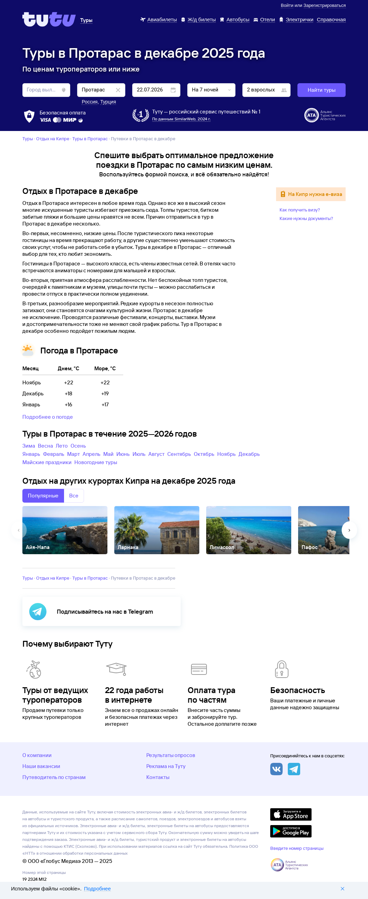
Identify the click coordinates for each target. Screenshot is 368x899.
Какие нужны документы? (306, 218)
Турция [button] (108, 102)
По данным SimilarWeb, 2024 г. (181, 118)
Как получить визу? (300, 209)
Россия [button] (89, 102)
